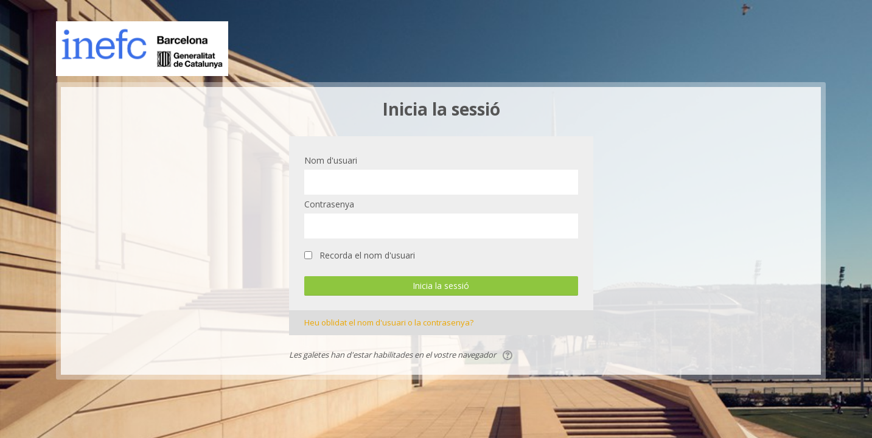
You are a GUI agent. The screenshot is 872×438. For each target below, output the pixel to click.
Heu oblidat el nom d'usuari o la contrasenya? (388, 322)
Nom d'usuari (330, 160)
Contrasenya (329, 204)
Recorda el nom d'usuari (367, 255)
